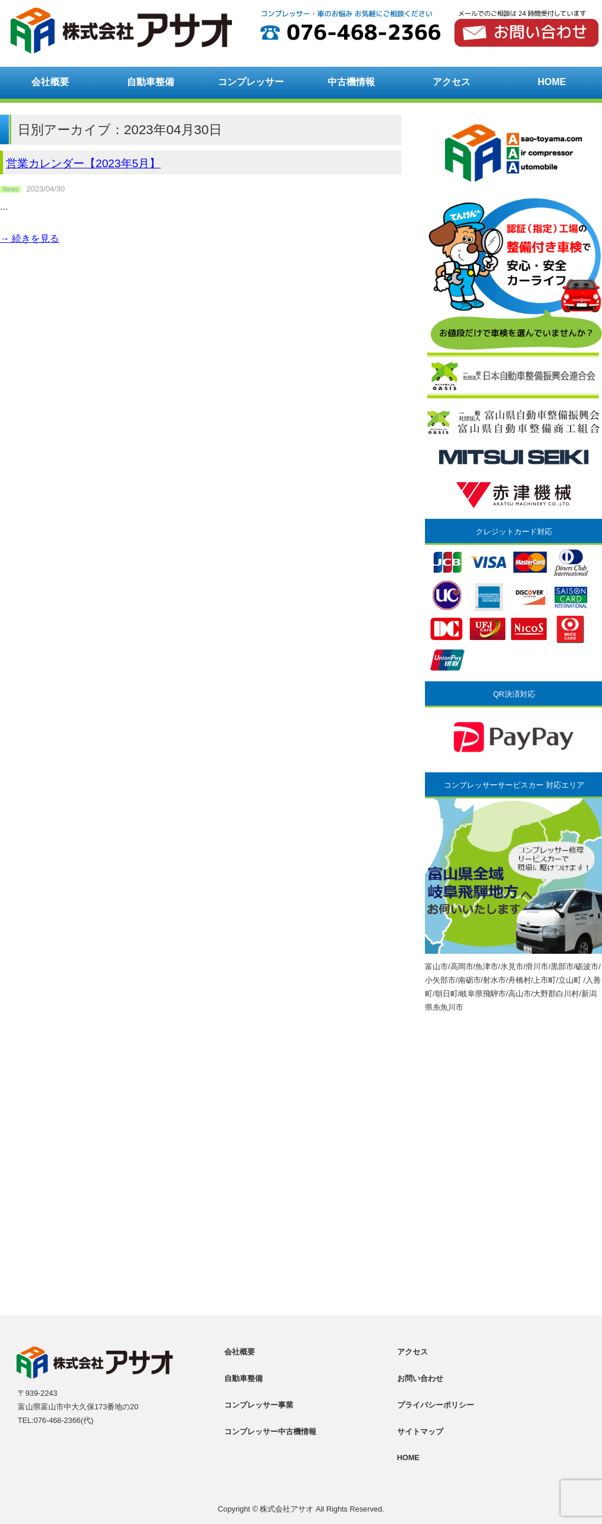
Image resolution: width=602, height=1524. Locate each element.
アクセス (451, 82)
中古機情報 (351, 82)
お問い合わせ (420, 1378)
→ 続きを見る (29, 238)
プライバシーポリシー (435, 1404)
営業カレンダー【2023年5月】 (83, 163)
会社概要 (50, 82)
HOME (552, 82)
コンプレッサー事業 (258, 1404)
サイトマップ (420, 1431)
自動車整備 (150, 82)
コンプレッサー (251, 82)
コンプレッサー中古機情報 (270, 1431)
